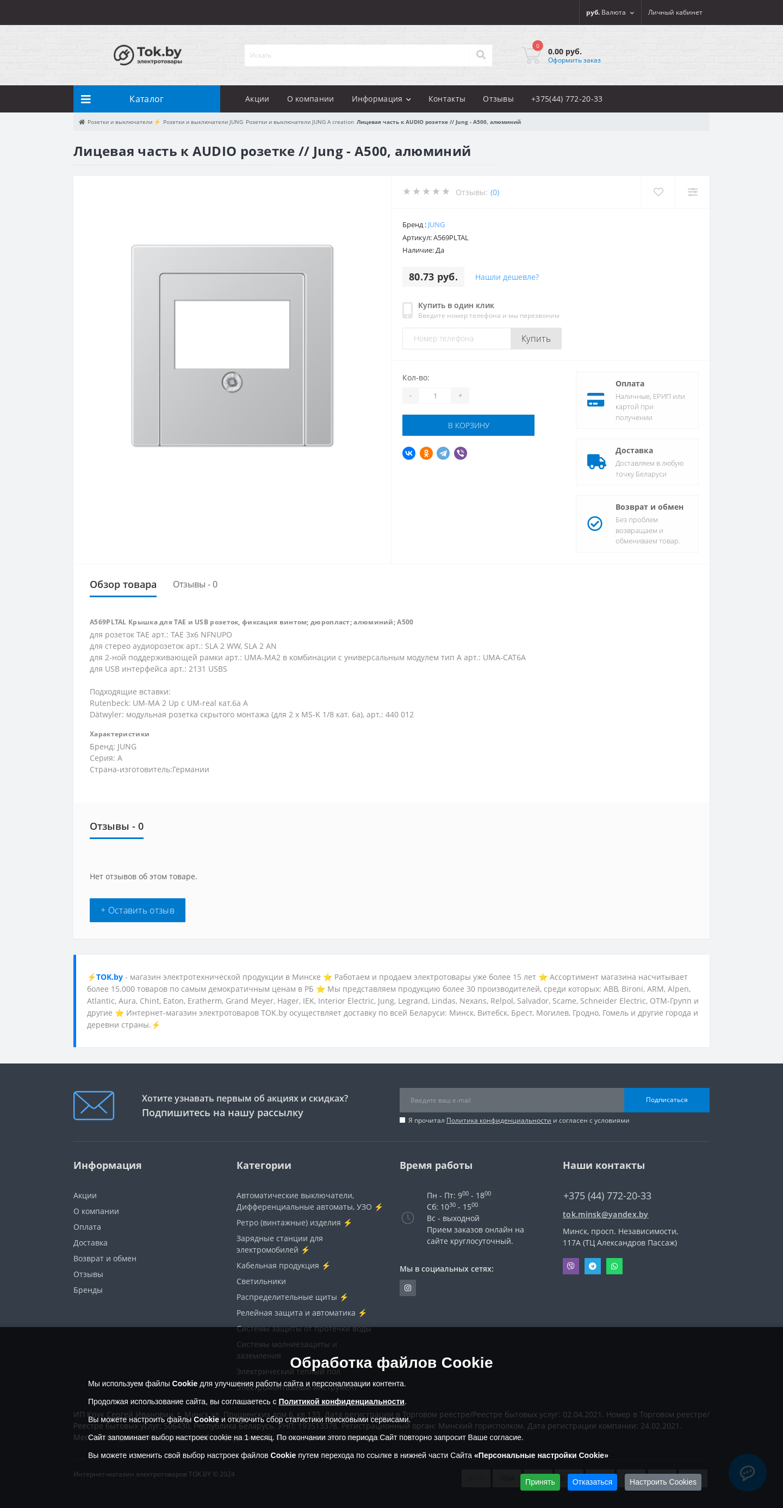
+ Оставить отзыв (138, 910)
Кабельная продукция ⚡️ (284, 1265)
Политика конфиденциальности (498, 1120)
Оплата (630, 383)
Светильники (261, 1281)
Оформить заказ (574, 60)
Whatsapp (614, 1266)
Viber (571, 1266)
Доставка (634, 450)
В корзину (468, 425)
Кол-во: (416, 377)
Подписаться (667, 1099)
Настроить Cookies (663, 1482)
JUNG (436, 224)
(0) (494, 192)
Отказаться (593, 1482)
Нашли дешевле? (507, 277)
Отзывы (498, 98)
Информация (381, 98)
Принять (540, 1482)
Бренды (88, 1290)
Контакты (446, 98)
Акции (257, 98)
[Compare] (692, 192)
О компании (310, 98)
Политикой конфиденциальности (341, 1401)
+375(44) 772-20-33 (566, 98)
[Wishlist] (658, 192)
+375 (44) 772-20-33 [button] (607, 1196)
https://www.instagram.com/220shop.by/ (408, 1288)
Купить (536, 339)
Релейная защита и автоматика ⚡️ (302, 1312)
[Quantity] (435, 395)
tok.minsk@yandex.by (606, 1214)
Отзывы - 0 (195, 584)
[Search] (480, 55)
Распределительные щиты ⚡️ (293, 1297)
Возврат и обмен (649, 507)
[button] (675, 12)
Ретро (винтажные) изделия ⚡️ (294, 1222)
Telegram (592, 1266)
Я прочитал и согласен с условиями (519, 1120)
